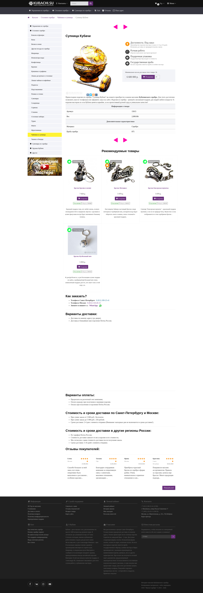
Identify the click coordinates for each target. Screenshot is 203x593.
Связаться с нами (71, 506)
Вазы (32, 40)
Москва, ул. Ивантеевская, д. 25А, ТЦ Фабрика (156, 514)
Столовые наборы (37, 117)
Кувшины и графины (38, 71)
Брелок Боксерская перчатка (158, 188)
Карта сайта (70, 514)
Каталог (35, 17)
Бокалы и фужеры (37, 35)
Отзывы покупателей (72, 509)
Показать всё (169, 488)
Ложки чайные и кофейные (40, 80)
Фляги (33, 126)
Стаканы (34, 112)
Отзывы (106, 11)
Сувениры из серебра (82, 11)
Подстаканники (36, 89)
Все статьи (31, 542)
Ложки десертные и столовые (41, 76)
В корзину (148, 77)
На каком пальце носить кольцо (38, 535)
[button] (159, 3)
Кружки (33, 67)
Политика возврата (34, 514)
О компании (32, 509)
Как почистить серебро (35, 529)
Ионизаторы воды (37, 58)
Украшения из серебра (39, 11)
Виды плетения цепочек (36, 540)
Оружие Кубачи (36, 148)
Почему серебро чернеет (36, 532)
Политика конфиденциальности (38, 516)
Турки (33, 121)
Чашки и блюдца (36, 139)
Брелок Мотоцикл (120, 188)
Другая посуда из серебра (40, 49)
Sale (97, 11)
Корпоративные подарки (36, 519)
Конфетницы (35, 62)
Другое (33, 153)
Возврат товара (71, 511)
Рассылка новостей (109, 514)
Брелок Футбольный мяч (82, 256)
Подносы (34, 85)
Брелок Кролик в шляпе (82, 188)
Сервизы (34, 108)
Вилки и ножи (35, 44)
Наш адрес (118, 11)
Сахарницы (34, 103)
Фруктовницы (35, 130)
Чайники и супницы (65, 17)
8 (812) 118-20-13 (93, 303)
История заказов (108, 509)
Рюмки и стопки (36, 94)
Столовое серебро (61, 11)
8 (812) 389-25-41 (102, 300)
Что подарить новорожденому (38, 537)
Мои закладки (108, 511)
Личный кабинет (108, 506)
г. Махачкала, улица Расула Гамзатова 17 (154, 509)
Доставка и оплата (34, 511)
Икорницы (34, 53)
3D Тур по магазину (34, 506)
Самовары (34, 98)
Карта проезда (146, 516)
